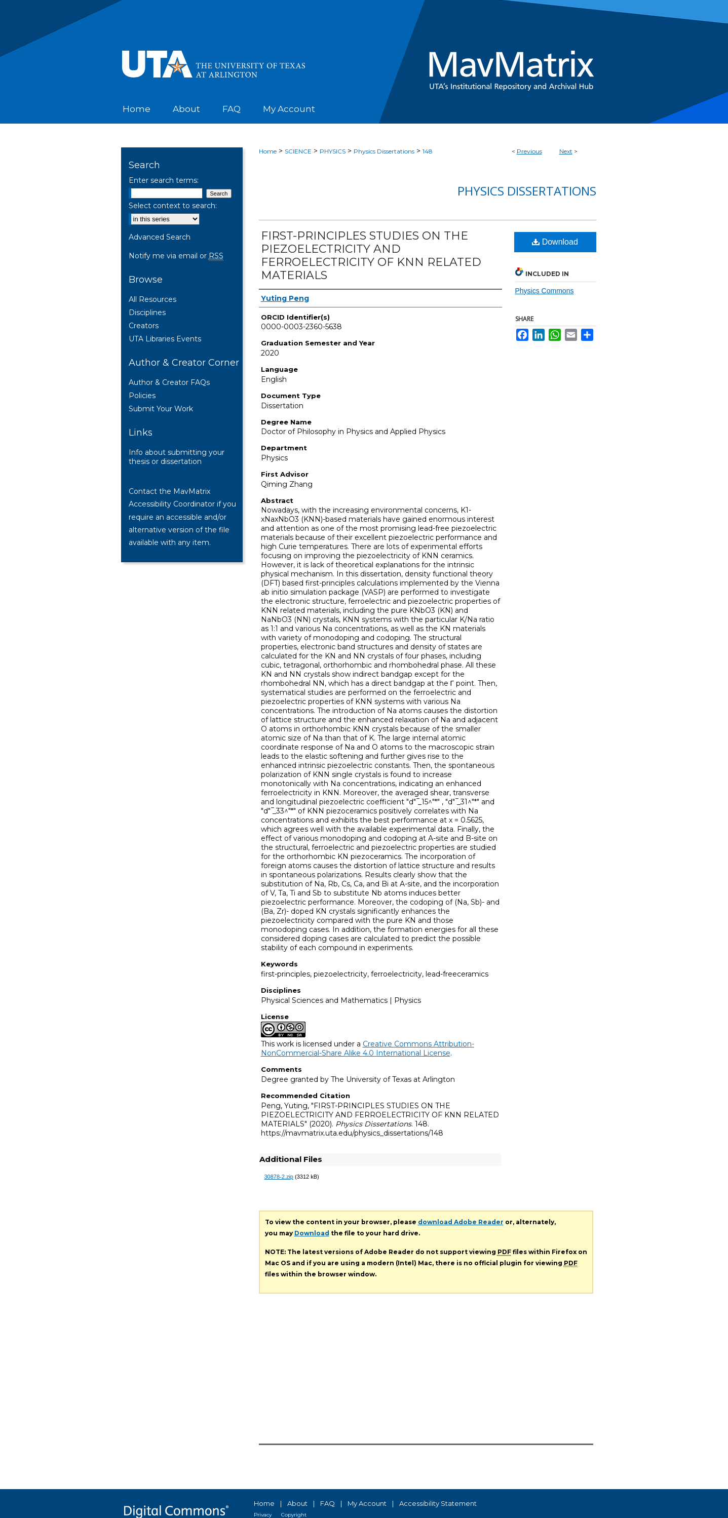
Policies (142, 395)
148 (428, 151)
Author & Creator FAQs (169, 382)
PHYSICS (333, 151)
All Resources (152, 299)
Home (268, 151)
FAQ (327, 1503)
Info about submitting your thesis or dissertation (176, 457)
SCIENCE (298, 151)
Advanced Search (159, 237)
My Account (367, 1503)
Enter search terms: (164, 180)
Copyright (293, 1514)
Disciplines (147, 312)
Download (555, 242)
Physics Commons (544, 291)
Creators (144, 325)
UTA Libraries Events (165, 338)
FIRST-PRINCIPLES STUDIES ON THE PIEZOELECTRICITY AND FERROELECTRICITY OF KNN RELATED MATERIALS (371, 255)
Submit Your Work (161, 408)
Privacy (263, 1514)
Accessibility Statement (438, 1503)
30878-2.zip (279, 1177)
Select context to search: (173, 205)
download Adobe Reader (461, 1222)
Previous (529, 151)
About (297, 1503)
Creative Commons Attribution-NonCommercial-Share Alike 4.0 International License (367, 1048)
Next (565, 151)
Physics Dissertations (384, 151)
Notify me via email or (176, 255)
